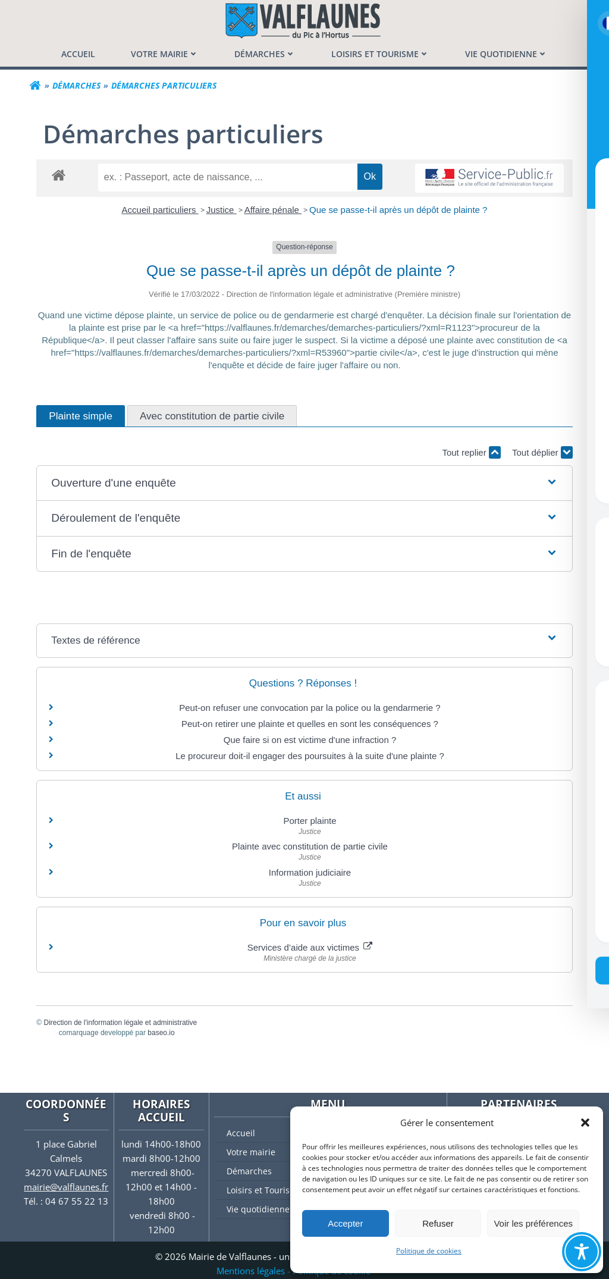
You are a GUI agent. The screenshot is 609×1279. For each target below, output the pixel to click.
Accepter (345, 1223)
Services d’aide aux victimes (310, 947)
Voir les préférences (533, 1223)
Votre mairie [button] (165, 53)
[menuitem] (78, 54)
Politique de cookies (429, 1251)
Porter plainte (309, 821)
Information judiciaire (310, 872)
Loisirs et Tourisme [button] (380, 53)
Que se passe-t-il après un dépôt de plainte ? (398, 210)
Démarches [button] (265, 53)
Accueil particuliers (160, 210)
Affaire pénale (273, 210)
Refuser (438, 1223)
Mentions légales (250, 1271)
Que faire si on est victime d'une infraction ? (310, 740)
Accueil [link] (78, 53)
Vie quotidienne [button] (506, 53)
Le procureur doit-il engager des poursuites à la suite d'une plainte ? (309, 756)
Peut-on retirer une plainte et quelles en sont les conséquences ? (309, 724)
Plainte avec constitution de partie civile (310, 846)
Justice (221, 210)
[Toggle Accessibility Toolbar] (581, 1251)
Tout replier (471, 452)
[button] (585, 1122)
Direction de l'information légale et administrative (120, 1022)
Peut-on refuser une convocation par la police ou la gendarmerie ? (309, 708)
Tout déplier (541, 452)
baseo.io (161, 1033)
